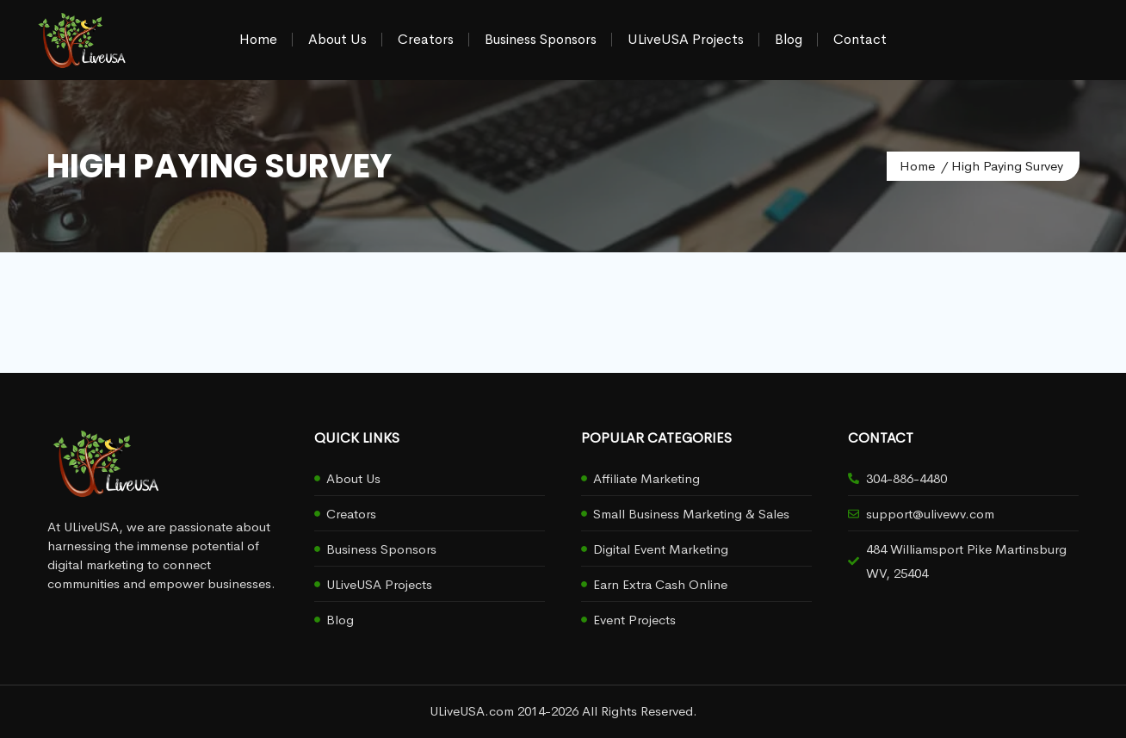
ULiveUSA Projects (686, 39)
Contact (860, 39)
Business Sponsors (541, 39)
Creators (426, 39)
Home (258, 39)
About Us (337, 39)
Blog (788, 39)
